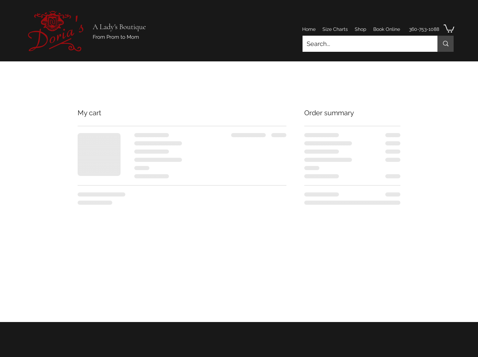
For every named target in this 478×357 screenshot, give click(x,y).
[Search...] (365, 44)
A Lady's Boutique (119, 26)
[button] (449, 28)
